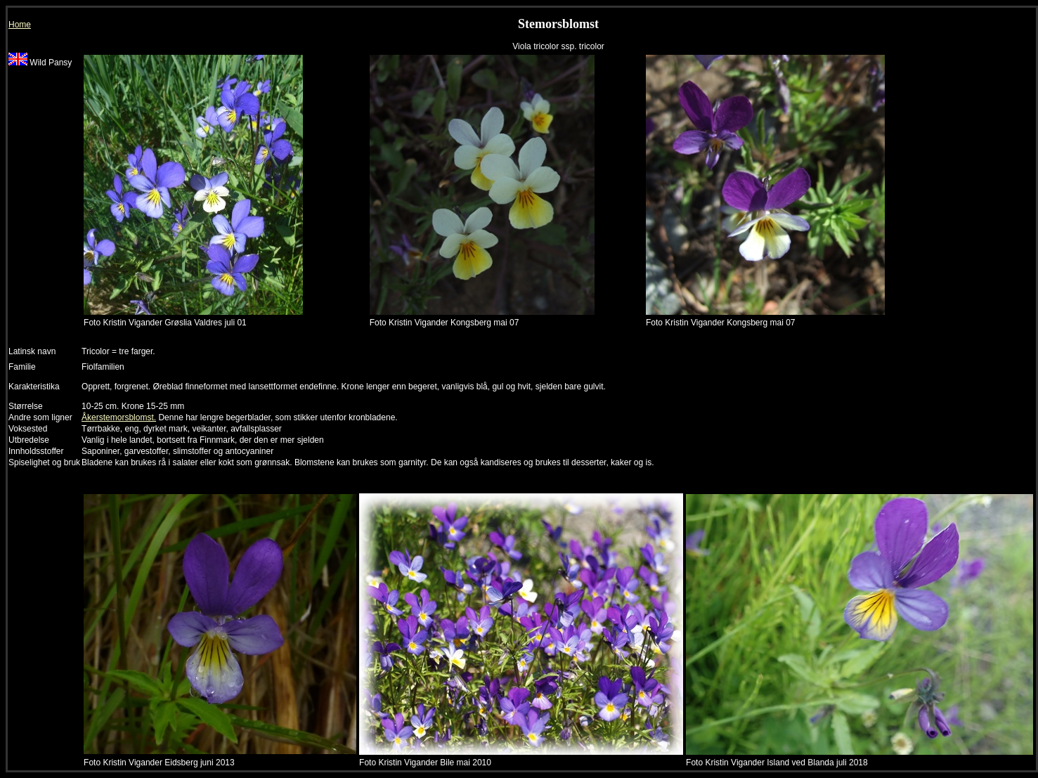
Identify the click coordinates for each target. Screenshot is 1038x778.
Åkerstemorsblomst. (119, 417)
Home (19, 25)
